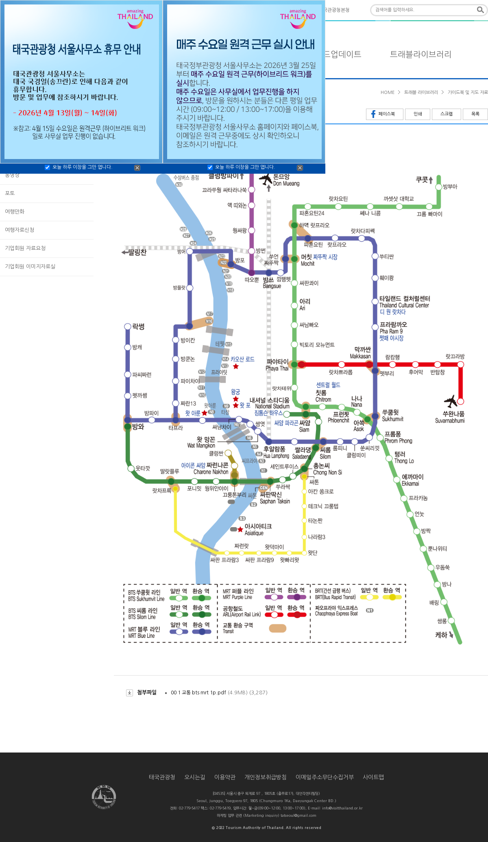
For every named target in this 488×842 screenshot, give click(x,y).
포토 (10, 193)
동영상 (12, 175)
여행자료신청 (19, 230)
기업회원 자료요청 (25, 248)
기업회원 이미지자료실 (30, 266)
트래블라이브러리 (421, 54)
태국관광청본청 (334, 10)
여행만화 (14, 211)
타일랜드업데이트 (331, 54)
